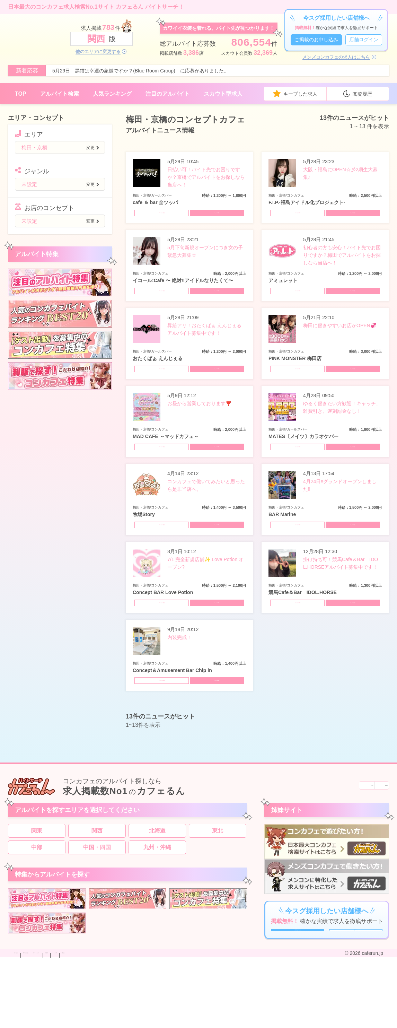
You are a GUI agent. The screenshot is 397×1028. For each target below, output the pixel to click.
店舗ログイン (363, 39)
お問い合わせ (28, 1022)
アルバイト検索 (59, 94)
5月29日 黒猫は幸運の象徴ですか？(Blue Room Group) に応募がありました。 (140, 70)
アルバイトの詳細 (159, 216)
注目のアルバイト (167, 94)
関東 (36, 883)
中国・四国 (97, 899)
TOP (20, 94)
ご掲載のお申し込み (316, 39)
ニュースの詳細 (219, 216)
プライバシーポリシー (115, 1022)
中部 (36, 899)
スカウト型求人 (223, 94)
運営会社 (212, 1022)
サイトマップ (183, 1022)
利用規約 (154, 1022)
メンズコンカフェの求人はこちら (336, 57)
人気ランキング (112, 94)
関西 (97, 883)
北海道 (157, 883)
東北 (217, 883)
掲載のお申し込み (67, 1022)
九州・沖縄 (157, 899)
